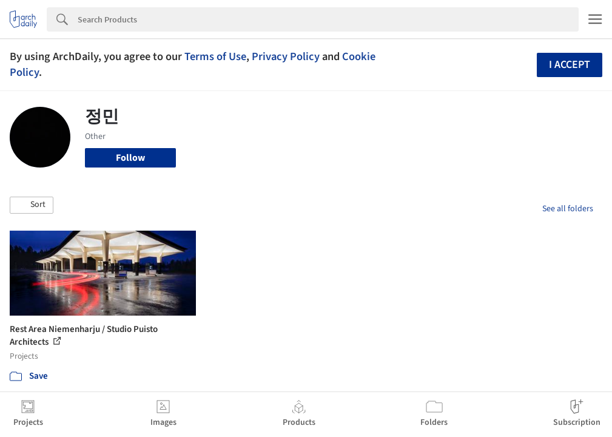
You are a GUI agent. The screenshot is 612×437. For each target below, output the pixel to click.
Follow (130, 157)
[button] (31, 205)
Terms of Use (215, 56)
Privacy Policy (286, 56)
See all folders (567, 209)
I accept (569, 64)
